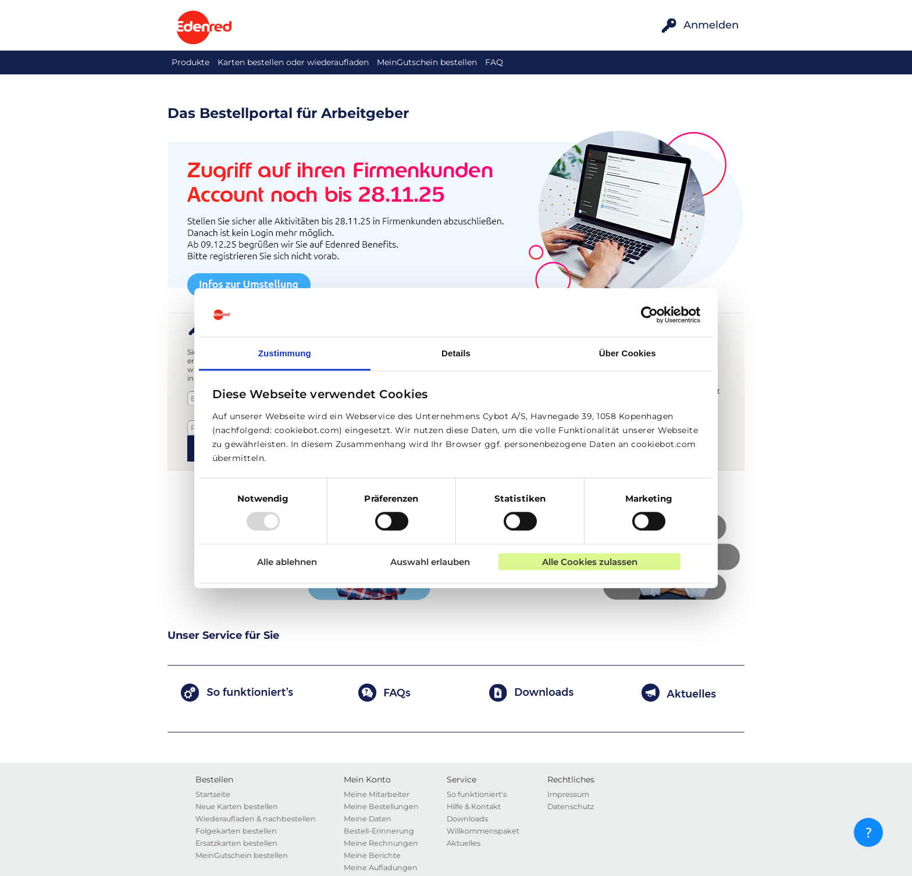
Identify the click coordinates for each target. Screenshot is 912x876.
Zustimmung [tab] (284, 353)
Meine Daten (367, 818)
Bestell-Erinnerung (379, 831)
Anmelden (711, 25)
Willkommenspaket (483, 831)
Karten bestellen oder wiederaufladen (293, 62)
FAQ (494, 62)
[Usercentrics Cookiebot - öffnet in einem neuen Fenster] (649, 315)
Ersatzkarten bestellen (236, 843)
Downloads (467, 818)
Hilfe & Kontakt (474, 806)
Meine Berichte (372, 855)
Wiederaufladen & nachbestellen (255, 818)
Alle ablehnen (287, 561)
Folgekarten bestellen (236, 831)
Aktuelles (463, 843)
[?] (868, 832)
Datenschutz (570, 806)
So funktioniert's (477, 794)
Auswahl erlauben (430, 561)
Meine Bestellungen (381, 806)
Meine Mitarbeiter (376, 794)
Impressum (568, 794)
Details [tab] (456, 353)
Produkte (190, 62)
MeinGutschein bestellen (427, 62)
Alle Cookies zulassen (589, 561)
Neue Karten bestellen (236, 806)
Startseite (212, 794)
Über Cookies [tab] (627, 353)
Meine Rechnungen (381, 843)
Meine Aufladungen (381, 867)
